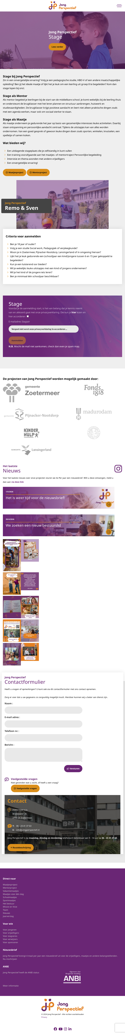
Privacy (44, 1017)
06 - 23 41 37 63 (23, 825)
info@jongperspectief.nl (28, 829)
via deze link (17, 482)
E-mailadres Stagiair (19, 321)
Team (5, 909)
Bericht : (9, 744)
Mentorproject (38, 172)
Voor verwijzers (10, 939)
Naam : (9, 703)
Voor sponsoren (10, 942)
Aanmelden (17, 340)
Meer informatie (11, 985)
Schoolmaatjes (10, 897)
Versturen (73, 768)
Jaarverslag (8, 916)
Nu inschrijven (10, 959)
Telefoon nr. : (12, 731)
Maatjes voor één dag (13, 894)
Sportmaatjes (9, 900)
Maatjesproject (14, 172)
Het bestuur (8, 903)
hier (74, 312)
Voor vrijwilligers (11, 932)
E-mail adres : (12, 717)
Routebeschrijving (20, 847)
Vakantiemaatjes (11, 891)
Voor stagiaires (10, 936)
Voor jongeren (10, 929)
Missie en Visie (10, 906)
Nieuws (6, 913)
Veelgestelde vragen (25, 788)
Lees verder (57, 46)
